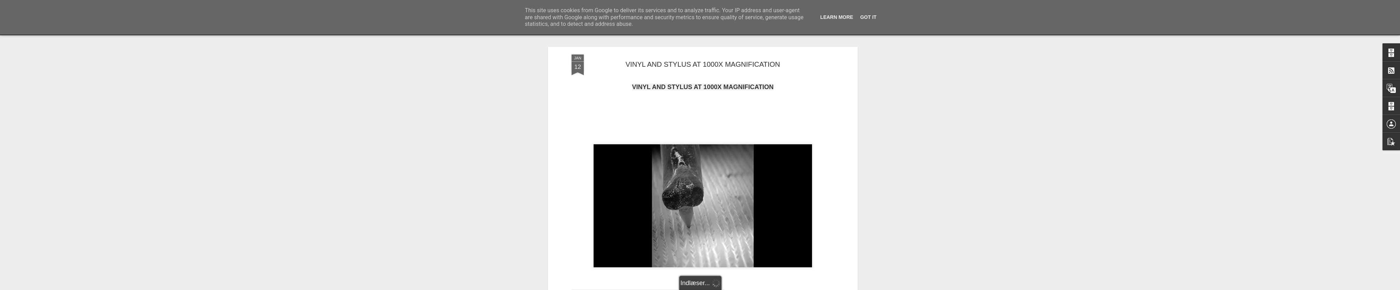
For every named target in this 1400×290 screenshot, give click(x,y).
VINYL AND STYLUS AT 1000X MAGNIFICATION (702, 64)
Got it (868, 17)
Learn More (836, 17)
